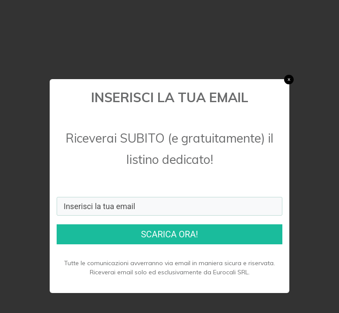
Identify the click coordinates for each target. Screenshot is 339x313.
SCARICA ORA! (169, 234)
